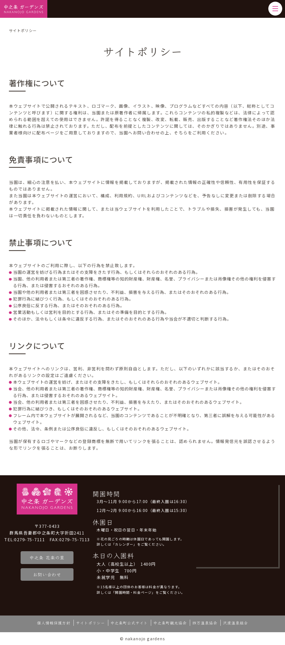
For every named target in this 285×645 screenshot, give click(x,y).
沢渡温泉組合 (235, 623)
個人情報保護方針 (53, 623)
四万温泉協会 (204, 623)
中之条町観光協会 (170, 623)
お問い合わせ (47, 574)
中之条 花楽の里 (47, 557)
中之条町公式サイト (129, 623)
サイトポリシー (90, 623)
